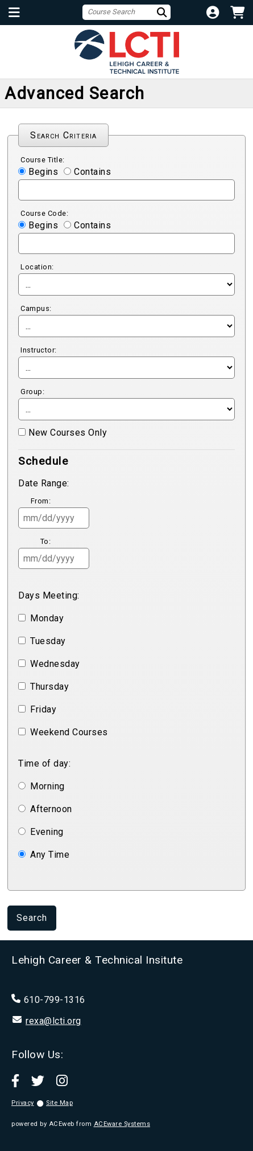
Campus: (36, 308)
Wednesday (55, 663)
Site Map (59, 1103)
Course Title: (42, 159)
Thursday (49, 686)
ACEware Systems (122, 1124)
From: (41, 501)
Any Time (49, 854)
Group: (32, 391)
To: (45, 541)
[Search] (163, 12)
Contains (92, 171)
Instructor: (38, 350)
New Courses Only (67, 432)
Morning (47, 786)
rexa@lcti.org (53, 1020)
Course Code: (44, 213)
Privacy (22, 1103)
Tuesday (48, 641)
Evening (47, 831)
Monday (47, 618)
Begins (43, 171)
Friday (43, 709)
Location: (37, 267)
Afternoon (51, 809)
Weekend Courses (69, 732)
